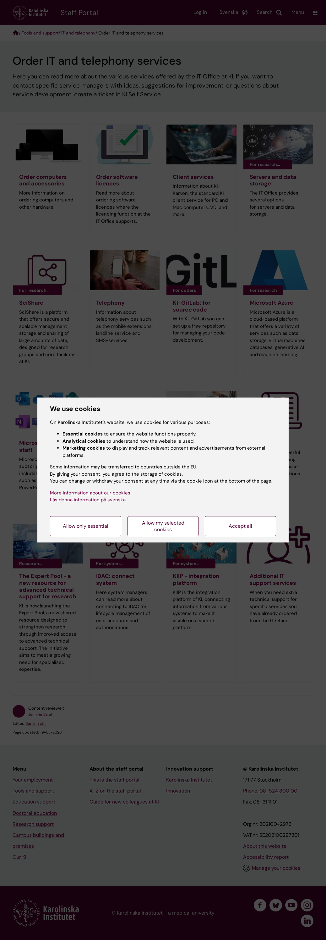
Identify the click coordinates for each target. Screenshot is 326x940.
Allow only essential (85, 526)
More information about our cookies (90, 493)
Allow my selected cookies (163, 526)
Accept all (240, 526)
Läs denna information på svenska (88, 500)
